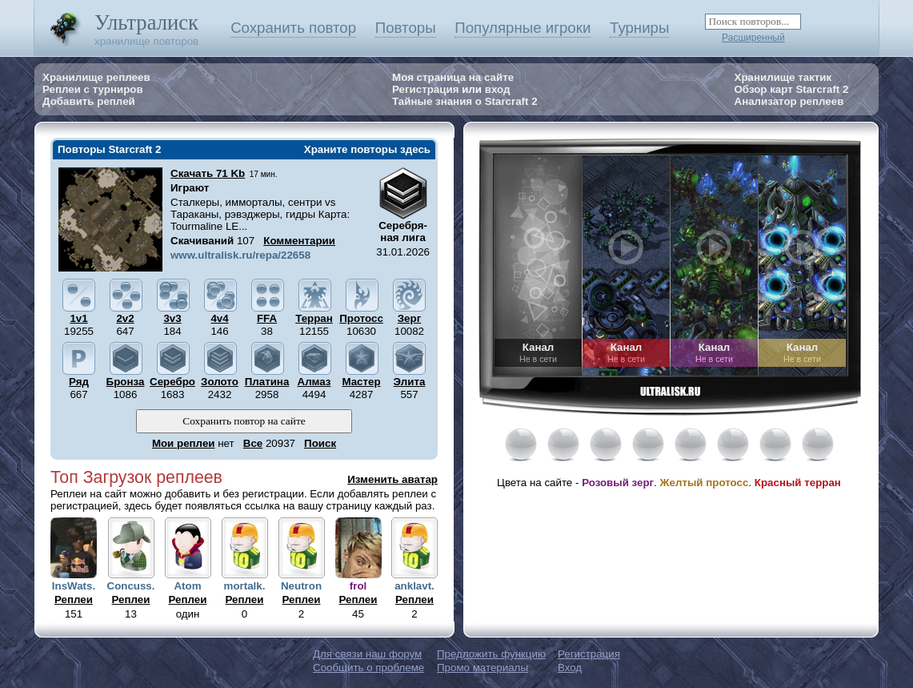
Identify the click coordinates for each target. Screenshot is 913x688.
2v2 (125, 318)
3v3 (172, 318)
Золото (219, 382)
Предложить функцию (491, 654)
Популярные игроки (522, 27)
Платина (267, 382)
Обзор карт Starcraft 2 (792, 89)
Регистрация (425, 89)
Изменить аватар (392, 479)
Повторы (405, 27)
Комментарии (299, 241)
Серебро (172, 382)
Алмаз (314, 382)
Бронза (125, 382)
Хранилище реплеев (96, 77)
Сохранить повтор (293, 27)
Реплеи (73, 599)
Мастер (361, 382)
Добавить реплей (88, 101)
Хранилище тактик (783, 77)
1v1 (78, 318)
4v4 (219, 318)
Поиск (320, 443)
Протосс (361, 318)
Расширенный (753, 37)
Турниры (639, 27)
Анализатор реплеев (789, 101)
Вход (570, 668)
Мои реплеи (183, 443)
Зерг (409, 318)
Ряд (79, 382)
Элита (410, 382)
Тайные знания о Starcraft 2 (465, 101)
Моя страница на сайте (453, 77)
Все (252, 443)
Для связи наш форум (367, 654)
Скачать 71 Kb (207, 173)
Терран (314, 318)
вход (498, 89)
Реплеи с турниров (92, 89)
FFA (267, 318)
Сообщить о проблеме (368, 668)
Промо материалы (482, 668)
